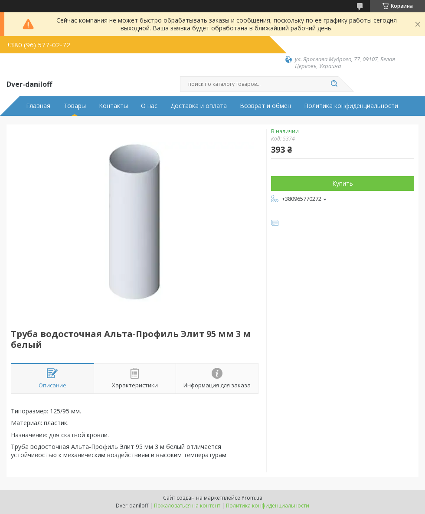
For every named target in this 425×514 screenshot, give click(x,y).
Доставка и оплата (198, 106)
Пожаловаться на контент (187, 505)
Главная (38, 106)
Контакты (113, 106)
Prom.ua (252, 497)
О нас (149, 106)
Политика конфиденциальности (351, 106)
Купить (342, 183)
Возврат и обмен (265, 106)
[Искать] (334, 84)
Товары (74, 106)
